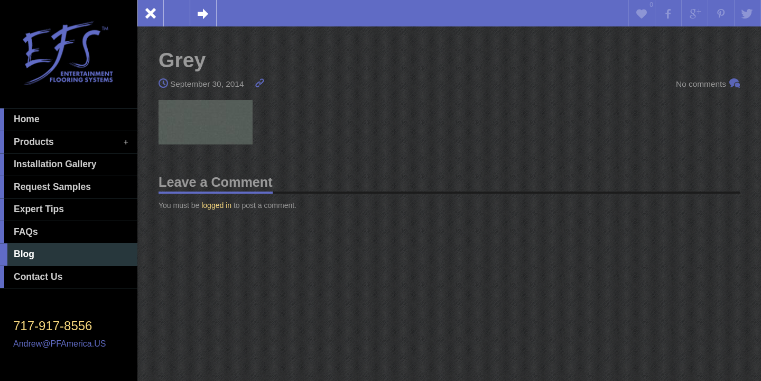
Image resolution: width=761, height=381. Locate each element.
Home (20, 119)
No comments (701, 83)
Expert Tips (32, 209)
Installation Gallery (48, 164)
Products (65, 142)
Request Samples (45, 187)
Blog (17, 254)
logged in (216, 205)
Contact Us (31, 277)
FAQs (19, 232)
